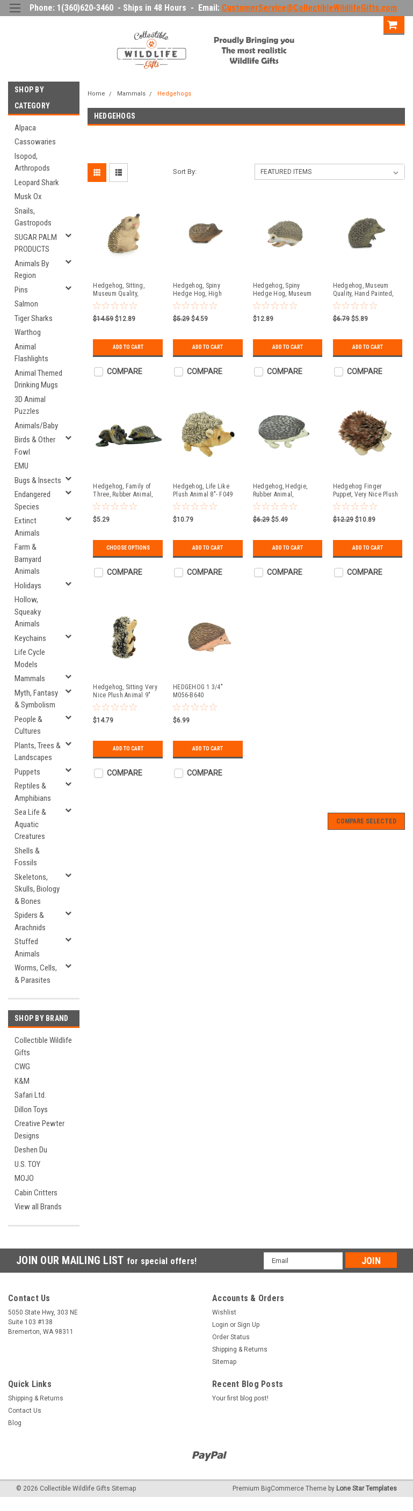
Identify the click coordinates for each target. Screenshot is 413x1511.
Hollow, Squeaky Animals (28, 612)
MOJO (24, 1178)
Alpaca (25, 128)
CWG (22, 1066)
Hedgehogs (174, 93)
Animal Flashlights (31, 353)
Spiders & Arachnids (30, 921)
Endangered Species (32, 501)
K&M (22, 1081)
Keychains (30, 638)
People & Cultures (28, 725)
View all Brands (38, 1206)
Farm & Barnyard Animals (28, 559)
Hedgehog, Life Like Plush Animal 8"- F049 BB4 (203, 491)
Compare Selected (366, 821)
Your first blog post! (240, 1398)
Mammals (30, 678)
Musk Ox (28, 196)
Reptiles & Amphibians (33, 792)
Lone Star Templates (366, 1488)
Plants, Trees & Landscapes (38, 752)
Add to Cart (128, 347)
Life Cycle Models (30, 658)
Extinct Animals (27, 527)
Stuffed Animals (27, 948)
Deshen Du (31, 1150)
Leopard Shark (37, 182)
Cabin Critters (36, 1193)
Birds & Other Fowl (35, 446)
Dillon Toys (31, 1109)
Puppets (27, 772)
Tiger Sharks (34, 318)
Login (327, 24)
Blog (14, 1423)
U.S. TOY (27, 1164)
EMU (21, 466)
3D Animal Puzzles (30, 406)
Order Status (231, 1337)
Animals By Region (32, 270)
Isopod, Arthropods (32, 162)
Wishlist (224, 1312)
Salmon (26, 304)
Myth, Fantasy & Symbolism (36, 699)
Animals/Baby (36, 425)
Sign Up (364, 24)
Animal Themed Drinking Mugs (38, 379)
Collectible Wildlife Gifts (43, 1046)
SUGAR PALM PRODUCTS (36, 243)
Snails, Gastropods (33, 217)
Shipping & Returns (239, 1349)
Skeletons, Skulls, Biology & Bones (37, 889)
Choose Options (128, 548)
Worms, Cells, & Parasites (36, 974)
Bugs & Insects (38, 480)
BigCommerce (282, 1488)
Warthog (28, 332)
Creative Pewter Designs (39, 1130)
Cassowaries (35, 142)
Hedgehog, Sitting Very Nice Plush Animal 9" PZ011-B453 (125, 691)
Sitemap (224, 1362)
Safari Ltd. (30, 1095)
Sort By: (185, 171)
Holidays (28, 585)
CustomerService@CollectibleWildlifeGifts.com (309, 8)
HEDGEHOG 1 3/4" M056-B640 (198, 691)
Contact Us (24, 1410)
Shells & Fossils (27, 857)
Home (96, 93)
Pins (21, 290)
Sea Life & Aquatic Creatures (30, 824)
